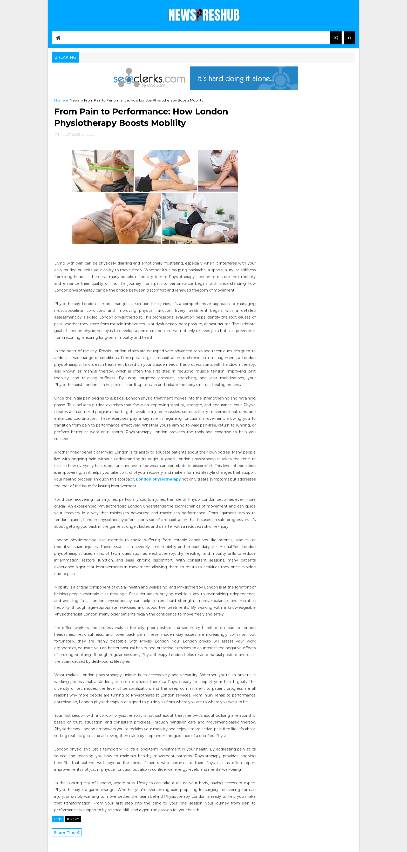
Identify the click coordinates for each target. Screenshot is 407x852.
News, (90, 134)
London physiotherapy (158, 479)
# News (73, 819)
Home (59, 100)
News (74, 100)
